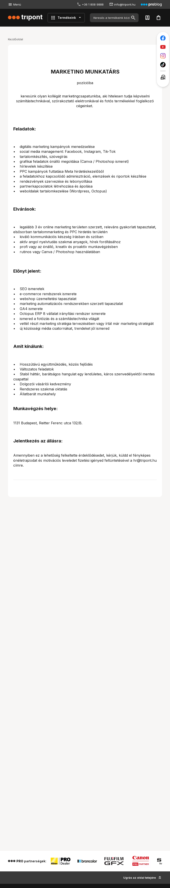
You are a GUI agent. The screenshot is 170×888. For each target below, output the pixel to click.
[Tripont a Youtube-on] (163, 47)
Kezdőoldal (15, 39)
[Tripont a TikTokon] (163, 64)
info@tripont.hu (124, 4)
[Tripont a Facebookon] (163, 38)
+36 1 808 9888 (93, 4)
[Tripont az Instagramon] (163, 55)
